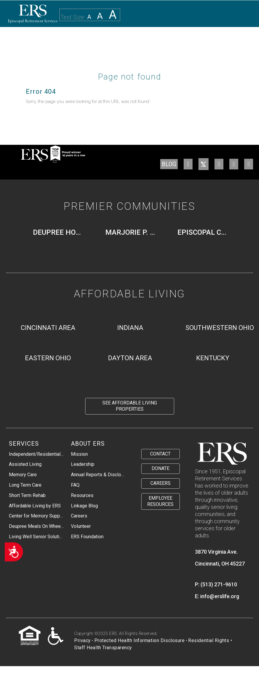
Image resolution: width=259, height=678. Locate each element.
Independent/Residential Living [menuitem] (36, 454)
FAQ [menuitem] (75, 485)
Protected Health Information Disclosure (139, 640)
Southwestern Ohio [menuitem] (219, 327)
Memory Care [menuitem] (23, 474)
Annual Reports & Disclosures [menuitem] (98, 474)
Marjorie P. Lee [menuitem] (132, 232)
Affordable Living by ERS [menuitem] (35, 506)
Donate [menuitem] (160, 468)
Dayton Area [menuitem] (130, 358)
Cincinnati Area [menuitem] (48, 327)
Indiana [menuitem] (130, 327)
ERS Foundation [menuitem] (87, 536)
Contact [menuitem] (160, 454)
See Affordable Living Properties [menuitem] (129, 406)
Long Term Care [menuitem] (25, 485)
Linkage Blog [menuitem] (84, 506)
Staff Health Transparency (103, 647)
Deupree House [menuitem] (60, 232)
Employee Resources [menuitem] (160, 501)
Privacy (82, 640)
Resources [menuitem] (82, 495)
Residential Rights (208, 640)
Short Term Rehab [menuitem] (27, 495)
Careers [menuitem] (79, 516)
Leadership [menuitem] (82, 464)
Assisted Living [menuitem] (25, 464)
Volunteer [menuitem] (81, 526)
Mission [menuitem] (79, 454)
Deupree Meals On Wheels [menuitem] (36, 526)
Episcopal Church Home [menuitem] (204, 232)
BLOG (169, 164)
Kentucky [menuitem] (212, 358)
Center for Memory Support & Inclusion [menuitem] (36, 516)
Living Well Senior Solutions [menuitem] (36, 536)
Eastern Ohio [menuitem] (48, 358)
